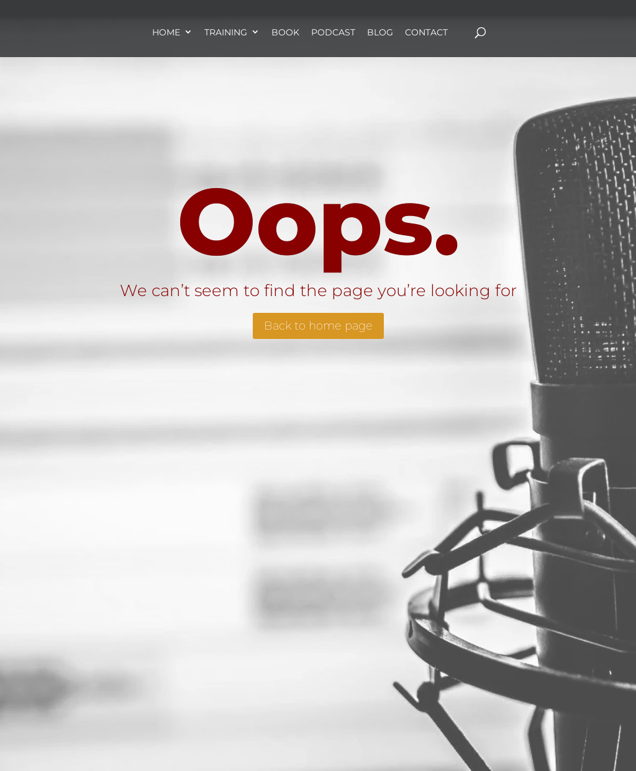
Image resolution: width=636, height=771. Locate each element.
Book (285, 32)
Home (166, 32)
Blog (380, 32)
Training (225, 32)
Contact (426, 32)
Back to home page (318, 326)
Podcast (333, 32)
